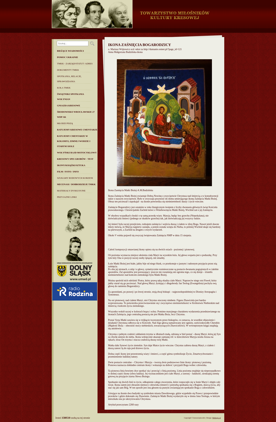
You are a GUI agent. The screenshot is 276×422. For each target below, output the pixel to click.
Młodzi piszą (65, 123)
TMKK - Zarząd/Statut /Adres (75, 63)
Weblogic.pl (216, 418)
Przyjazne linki (67, 197)
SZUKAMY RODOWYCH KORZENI (75, 178)
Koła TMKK (64, 87)
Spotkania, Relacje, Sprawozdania (69, 79)
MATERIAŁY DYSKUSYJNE (71, 190)
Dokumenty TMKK (68, 70)
